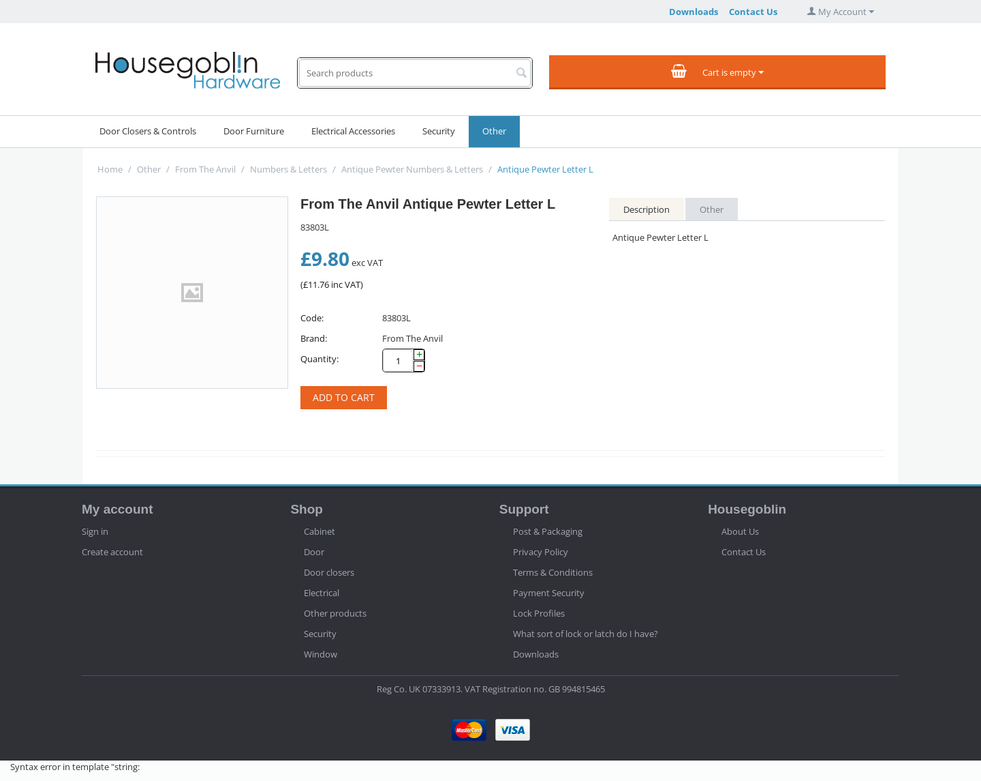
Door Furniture (253, 131)
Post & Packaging (547, 531)
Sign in (95, 531)
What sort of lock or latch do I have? (585, 634)
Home (110, 169)
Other (494, 131)
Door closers (329, 572)
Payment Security (549, 593)
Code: (312, 318)
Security (438, 131)
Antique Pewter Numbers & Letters (412, 169)
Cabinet (319, 531)
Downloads (693, 11)
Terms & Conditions (553, 572)
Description (646, 209)
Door (314, 552)
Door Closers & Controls (147, 131)
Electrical (321, 593)
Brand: (313, 338)
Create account (112, 552)
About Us (740, 531)
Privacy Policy (540, 552)
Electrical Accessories (353, 131)
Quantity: (319, 359)
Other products (335, 613)
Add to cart (344, 397)
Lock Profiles (539, 613)
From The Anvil (205, 169)
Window (320, 654)
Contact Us (753, 11)
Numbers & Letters (288, 169)
